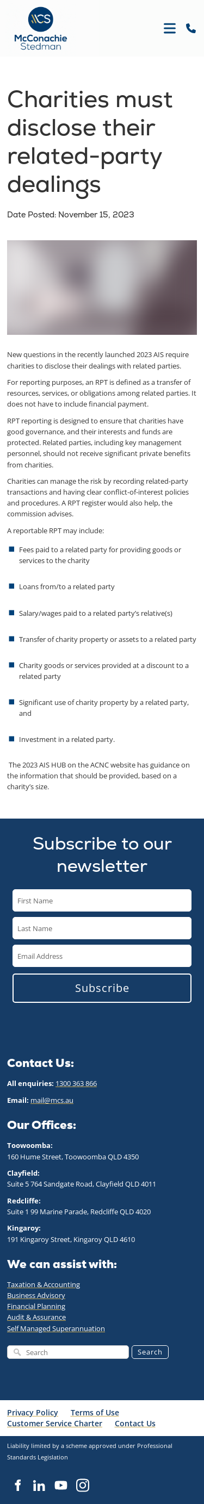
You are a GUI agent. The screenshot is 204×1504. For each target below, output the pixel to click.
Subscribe (102, 988)
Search (150, 1352)
